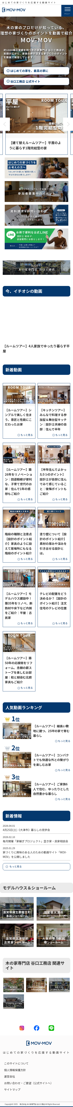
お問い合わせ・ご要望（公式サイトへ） (28, 1083)
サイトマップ (12, 1089)
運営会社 (9, 1076)
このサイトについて (16, 1063)
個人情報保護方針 (15, 1070)
